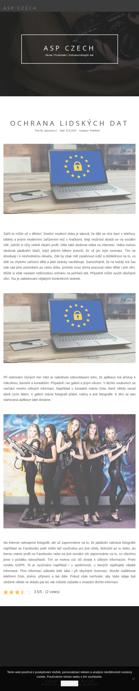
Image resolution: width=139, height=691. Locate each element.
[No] (133, 679)
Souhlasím (69, 683)
